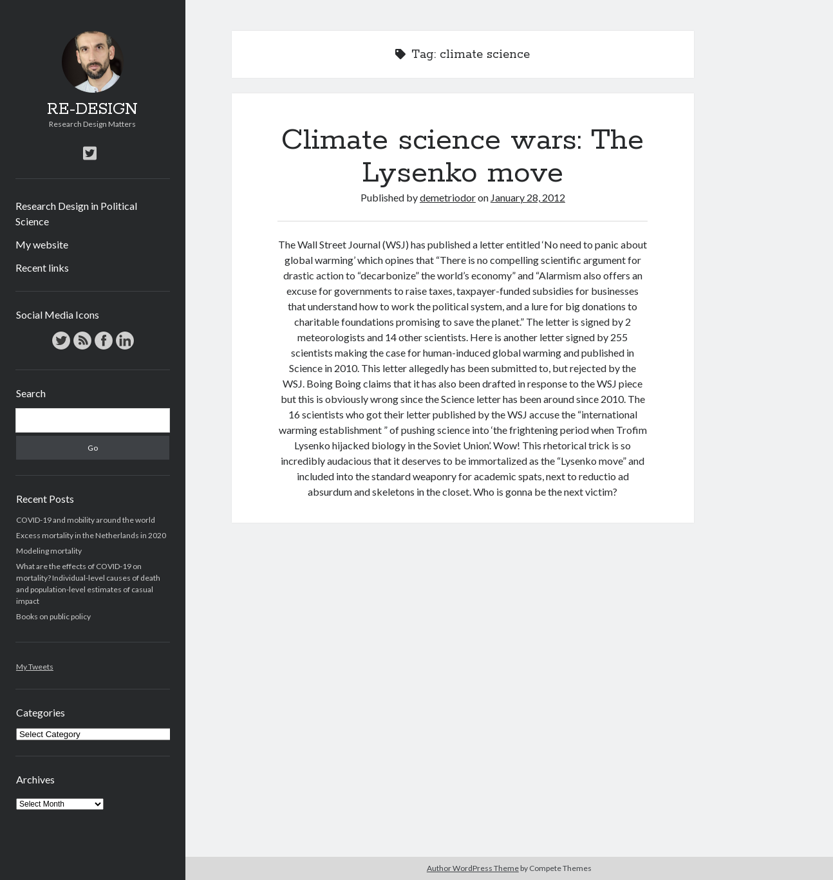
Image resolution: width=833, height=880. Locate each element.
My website (41, 244)
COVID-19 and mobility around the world (85, 520)
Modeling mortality (49, 551)
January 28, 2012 (528, 197)
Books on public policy (53, 616)
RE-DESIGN (92, 109)
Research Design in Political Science (76, 213)
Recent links (42, 267)
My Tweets (34, 666)
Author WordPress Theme (473, 868)
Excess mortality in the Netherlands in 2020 (91, 535)
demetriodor (448, 197)
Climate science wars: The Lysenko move (462, 157)
